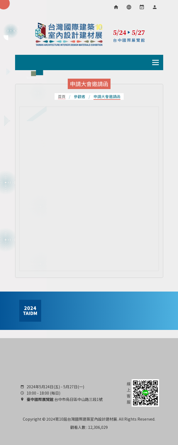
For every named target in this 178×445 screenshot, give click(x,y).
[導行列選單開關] (155, 62)
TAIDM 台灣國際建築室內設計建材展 (69, 34)
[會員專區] (154, 7)
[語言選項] (129, 7)
